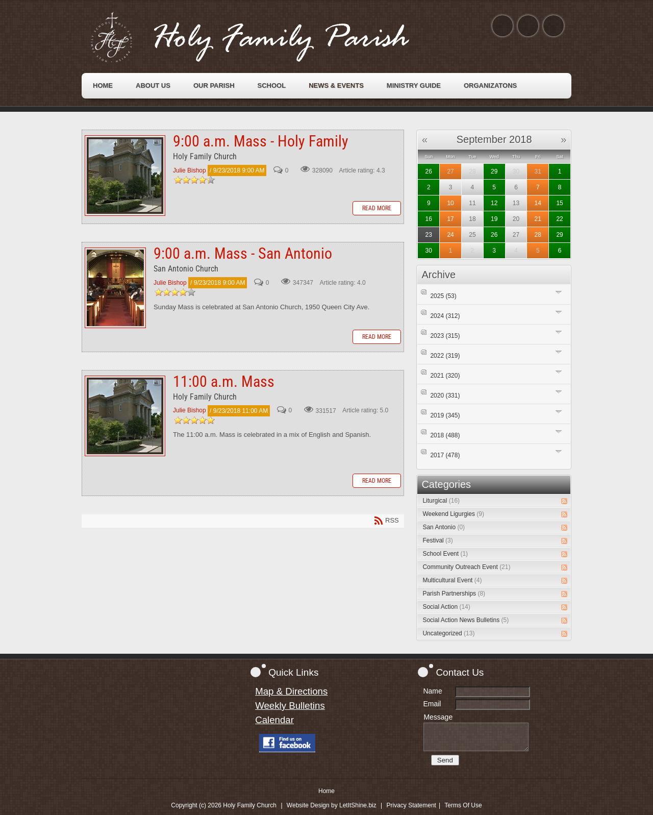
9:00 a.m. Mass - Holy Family (125, 175)
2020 (445, 395)
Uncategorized (448, 633)
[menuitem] (103, 85)
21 (538, 219)
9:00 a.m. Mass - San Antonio (115, 288)
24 (450, 234)
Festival (437, 540)
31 (538, 171)
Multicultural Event (452, 580)
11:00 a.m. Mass (125, 416)
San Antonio (443, 527)
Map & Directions (291, 691)
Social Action (446, 606)
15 (559, 203)
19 (494, 219)
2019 (445, 415)
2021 (445, 375)
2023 (445, 335)
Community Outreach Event (466, 567)
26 (428, 171)
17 (450, 219)
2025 (443, 296)
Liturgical (441, 500)
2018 (445, 435)
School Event (445, 553)
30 (428, 250)
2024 (445, 315)
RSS (564, 501)
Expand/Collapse (559, 292)
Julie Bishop (189, 170)
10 (450, 203)
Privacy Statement (411, 805)
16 (428, 219)
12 (494, 203)
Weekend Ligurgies (453, 513)
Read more (376, 208)
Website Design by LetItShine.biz (331, 805)
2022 (445, 355)
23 (428, 234)
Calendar (274, 719)
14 (538, 203)
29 (494, 171)
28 (538, 234)
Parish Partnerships (453, 593)
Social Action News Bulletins (465, 620)
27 (450, 171)
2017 (445, 455)
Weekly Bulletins (290, 705)
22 (559, 219)
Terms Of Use (463, 805)
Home (326, 791)
